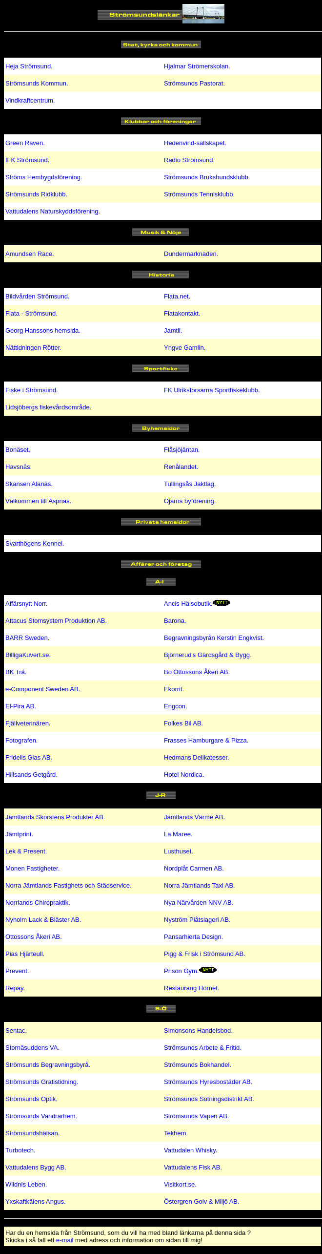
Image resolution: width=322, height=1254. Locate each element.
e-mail (64, 1240)
